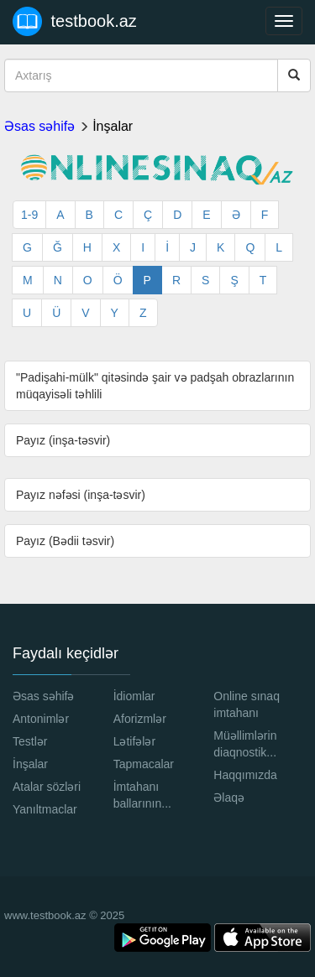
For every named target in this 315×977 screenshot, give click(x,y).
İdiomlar (134, 696)
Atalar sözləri (47, 786)
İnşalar (112, 126)
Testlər (30, 741)
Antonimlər (41, 718)
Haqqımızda (244, 775)
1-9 (29, 214)
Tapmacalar (143, 764)
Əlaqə (228, 797)
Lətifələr (134, 741)
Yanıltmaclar (45, 809)
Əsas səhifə (39, 126)
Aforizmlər (139, 718)
